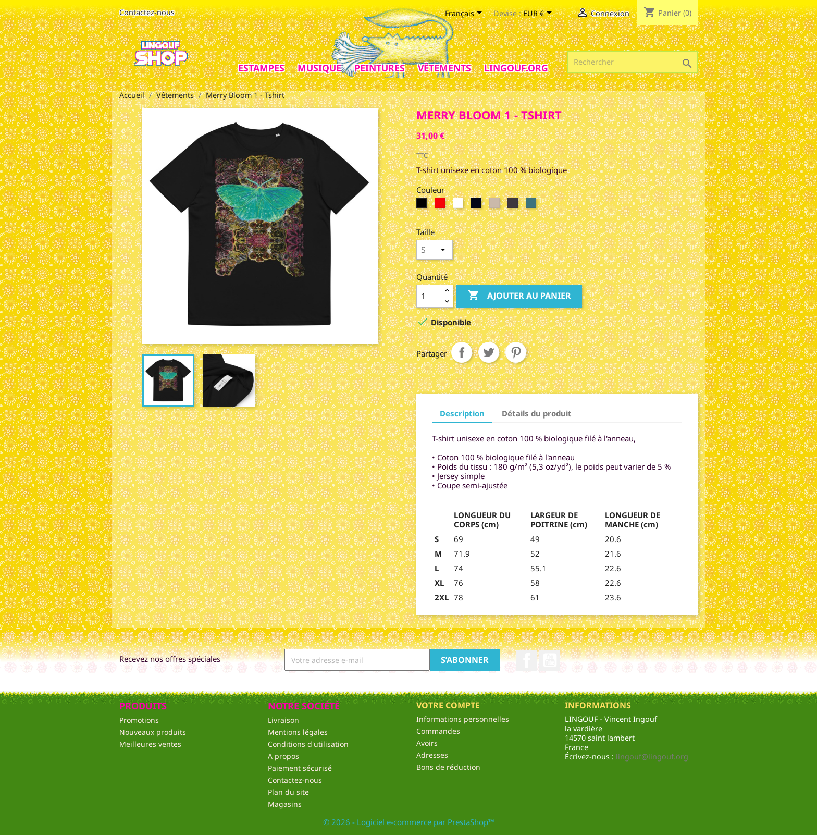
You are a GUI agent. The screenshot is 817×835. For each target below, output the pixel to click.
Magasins (285, 804)
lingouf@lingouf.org (652, 757)
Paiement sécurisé (300, 768)
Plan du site (288, 792)
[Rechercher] (632, 62)
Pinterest (515, 352)
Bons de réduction (448, 767)
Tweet (488, 352)
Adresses (432, 755)
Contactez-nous (147, 12)
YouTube (549, 660)
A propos (283, 756)
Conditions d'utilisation (308, 744)
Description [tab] (462, 413)
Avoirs (427, 743)
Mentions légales (298, 732)
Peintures (379, 68)
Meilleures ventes (150, 744)
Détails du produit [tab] (537, 413)
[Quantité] (428, 296)
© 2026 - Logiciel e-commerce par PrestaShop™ (408, 822)
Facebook (526, 660)
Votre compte (448, 705)
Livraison (283, 720)
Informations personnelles (462, 719)
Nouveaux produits (152, 732)
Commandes (438, 731)
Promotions (139, 720)
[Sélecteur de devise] (539, 14)
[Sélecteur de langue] (465, 14)
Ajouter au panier (519, 296)
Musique (319, 68)
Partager (461, 352)
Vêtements (444, 68)
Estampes (261, 68)
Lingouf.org (516, 68)
